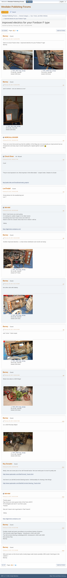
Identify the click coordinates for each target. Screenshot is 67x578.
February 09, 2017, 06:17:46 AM (12, 283)
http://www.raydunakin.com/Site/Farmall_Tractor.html (18, 474)
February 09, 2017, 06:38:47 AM (12, 421)
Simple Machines (14, 576)
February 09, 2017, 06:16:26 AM (12, 238)
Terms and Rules (57, 576)
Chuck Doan (9, 156)
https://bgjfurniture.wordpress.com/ (12, 229)
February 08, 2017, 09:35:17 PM (10, 159)
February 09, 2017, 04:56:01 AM (10, 191)
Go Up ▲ (64, 576)
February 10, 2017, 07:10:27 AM (10, 527)
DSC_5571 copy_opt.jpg (18, 407)
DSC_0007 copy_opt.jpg (18, 70)
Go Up (3, 565)
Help (51, 576)
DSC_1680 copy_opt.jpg (18, 361)
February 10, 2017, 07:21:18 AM (10, 550)
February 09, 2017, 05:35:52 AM (10, 210)
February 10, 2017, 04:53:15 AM (10, 496)
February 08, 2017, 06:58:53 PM (10, 140)
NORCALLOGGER (11, 137)
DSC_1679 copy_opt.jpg (18, 315)
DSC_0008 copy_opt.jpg (48, 70)
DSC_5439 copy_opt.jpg (18, 452)
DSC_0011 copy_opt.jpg (13, 126)
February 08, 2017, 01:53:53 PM (12, 39)
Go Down (4, 30)
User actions (61, 30)
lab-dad (7, 207)
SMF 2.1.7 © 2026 (5, 576)
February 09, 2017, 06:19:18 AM (12, 329)
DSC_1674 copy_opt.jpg (18, 269)
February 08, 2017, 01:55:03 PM (12, 84)
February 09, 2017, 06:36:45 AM (12, 375)
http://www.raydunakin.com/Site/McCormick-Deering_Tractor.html (22, 483)
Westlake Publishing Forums (16, 6)
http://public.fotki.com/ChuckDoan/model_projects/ (16, 182)
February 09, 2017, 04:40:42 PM (10, 466)
